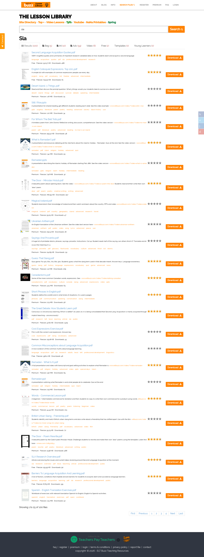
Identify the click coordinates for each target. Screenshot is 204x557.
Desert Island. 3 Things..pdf (46, 86)
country (54, 211)
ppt (41, 386)
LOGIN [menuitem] (176, 5)
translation (51, 497)
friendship (54, 427)
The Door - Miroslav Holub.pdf (47, 180)
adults (70, 352)
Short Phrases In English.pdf (46, 291)
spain (72, 497)
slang (41, 76)
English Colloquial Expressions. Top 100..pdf (54, 69)
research (91, 59)
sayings (35, 249)
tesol (51, 319)
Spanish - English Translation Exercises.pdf (54, 490)
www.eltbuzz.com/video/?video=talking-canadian (101, 278)
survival (68, 93)
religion (53, 150)
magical (35, 211)
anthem (44, 228)
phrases (35, 299)
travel (96, 211)
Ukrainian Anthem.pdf (43, 221)
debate (76, 93)
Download (174, 57)
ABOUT (93, 5)
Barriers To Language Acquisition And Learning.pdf (58, 473)
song (67, 228)
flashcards (64, 249)
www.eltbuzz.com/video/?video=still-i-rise (127, 106)
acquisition (45, 59)
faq (55, 547)
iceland (42, 211)
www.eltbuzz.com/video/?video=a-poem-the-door (94, 184)
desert (34, 93)
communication (50, 299)
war (94, 228)
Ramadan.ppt (39, 379)
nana (108, 265)
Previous (143, 513)
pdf (59, 59)
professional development (76, 59)
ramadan (35, 150)
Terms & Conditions (100, 547)
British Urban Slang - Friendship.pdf (50, 416)
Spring (112, 22)
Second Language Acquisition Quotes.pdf (53, 52)
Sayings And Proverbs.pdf (45, 238)
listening (76, 406)
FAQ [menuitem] (167, 5)
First (133, 513)
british (34, 427)
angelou (40, 110)
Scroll (198, 551)
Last (181, 513)
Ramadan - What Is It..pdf (45, 362)
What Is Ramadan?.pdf (44, 139)
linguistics (110, 352)
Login (85, 547)
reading (70, 110)
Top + (41, 22)
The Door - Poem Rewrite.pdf (47, 436)
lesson (51, 406)
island (40, 93)
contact (147, 547)
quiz (76, 150)
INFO (113, 5)
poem (56, 110)
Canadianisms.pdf (41, 275)
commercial (43, 406)
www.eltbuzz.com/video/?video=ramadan (125, 365)
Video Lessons (55, 22)
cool (33, 336)
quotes (53, 59)
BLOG (103, 5)
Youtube (79, 22)
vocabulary (53, 76)
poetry (62, 110)
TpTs (69, 22)
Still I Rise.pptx (39, 102)
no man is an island (82, 130)
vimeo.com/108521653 (45, 443)
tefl (45, 319)
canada (69, 282)
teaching (66, 464)
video (61, 228)
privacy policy (120, 547)
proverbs (42, 249)
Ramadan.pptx (39, 160)
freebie (66, 76)
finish (100, 249)
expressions (69, 265)
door (33, 191)
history (51, 265)
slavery (86, 110)
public (55, 228)
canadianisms (37, 282)
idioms (110, 249)
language (35, 59)
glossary (55, 249)
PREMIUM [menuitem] (157, 5)
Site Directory (27, 22)
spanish (35, 497)
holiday (61, 150)
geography (63, 211)
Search (176, 29)
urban (40, 427)
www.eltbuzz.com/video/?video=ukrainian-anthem (114, 224)
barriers (35, 480)
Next (172, 513)
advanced (75, 76)
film (91, 427)
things (47, 93)
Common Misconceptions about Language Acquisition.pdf (62, 345)
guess (34, 265)
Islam (94, 369)
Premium (75, 547)
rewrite (40, 447)
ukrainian (35, 228)
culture (83, 249)
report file (135, 547)
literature (48, 110)
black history (96, 110)
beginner (85, 406)
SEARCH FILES (127, 5)
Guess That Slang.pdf (43, 258)
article (64, 319)
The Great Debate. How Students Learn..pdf (54, 308)
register (63, 547)
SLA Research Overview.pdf (46, 456)
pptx (33, 110)
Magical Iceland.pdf (42, 200)
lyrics (73, 228)
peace (88, 228)
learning (57, 319)
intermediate (85, 76)
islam (47, 150)
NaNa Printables (96, 22)
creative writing (60, 191)
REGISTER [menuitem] (144, 5)
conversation (72, 299)
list (61, 76)
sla (63, 59)
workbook (80, 497)
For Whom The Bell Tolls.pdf (46, 119)
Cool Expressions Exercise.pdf (47, 328)
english (34, 76)
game (93, 265)
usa (104, 110)
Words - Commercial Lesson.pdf (49, 395)
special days (85, 369)
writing (70, 191)
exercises (60, 497)
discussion (59, 93)
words (34, 406)
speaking (83, 93)
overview (47, 464)
